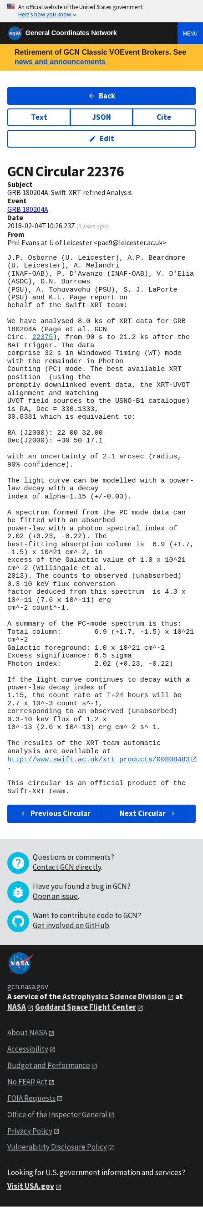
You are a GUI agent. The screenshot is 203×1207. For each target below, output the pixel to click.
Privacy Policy (29, 1131)
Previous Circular (55, 814)
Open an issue (55, 896)
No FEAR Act (27, 1082)
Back (102, 96)
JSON (101, 117)
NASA (16, 1007)
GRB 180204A (27, 209)
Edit (102, 139)
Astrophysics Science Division (114, 996)
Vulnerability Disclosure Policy (57, 1147)
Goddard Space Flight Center (85, 1007)
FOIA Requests (31, 1098)
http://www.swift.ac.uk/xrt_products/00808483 (98, 759)
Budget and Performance (48, 1065)
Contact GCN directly (67, 867)
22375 (42, 337)
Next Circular (148, 814)
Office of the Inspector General (57, 1114)
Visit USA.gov (30, 1186)
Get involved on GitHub (71, 925)
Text (39, 117)
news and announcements (60, 62)
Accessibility (27, 1049)
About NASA (27, 1033)
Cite (164, 117)
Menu (190, 33)
